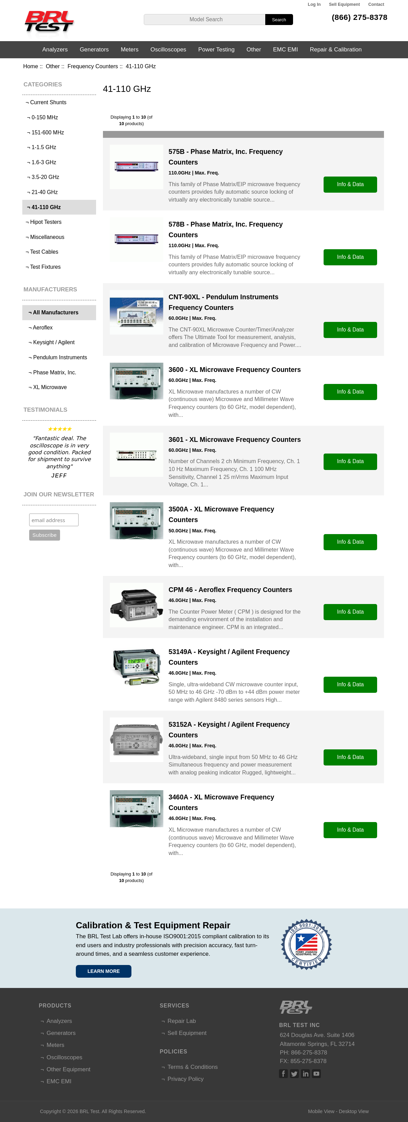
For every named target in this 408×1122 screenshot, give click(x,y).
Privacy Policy (185, 1079)
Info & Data (350, 184)
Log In (314, 4)
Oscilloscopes (168, 49)
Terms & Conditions (192, 1067)
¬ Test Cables (41, 252)
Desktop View (354, 1111)
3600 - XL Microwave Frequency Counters (234, 369)
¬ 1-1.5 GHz (40, 147)
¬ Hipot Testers (42, 222)
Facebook (283, 1073)
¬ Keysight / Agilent (49, 342)
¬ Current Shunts (45, 102)
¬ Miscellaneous (44, 237)
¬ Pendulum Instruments (55, 357)
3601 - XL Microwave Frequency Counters (234, 439)
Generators (94, 49)
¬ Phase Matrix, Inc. (50, 372)
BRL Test (89, 1111)
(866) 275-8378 (360, 17)
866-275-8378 (309, 1052)
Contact (376, 4)
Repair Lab (181, 1021)
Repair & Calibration (336, 49)
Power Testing (216, 49)
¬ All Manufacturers (51, 312)
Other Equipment (69, 1069)
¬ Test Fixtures (42, 267)
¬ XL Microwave (45, 387)
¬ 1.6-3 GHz (40, 162)
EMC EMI (285, 49)
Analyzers (55, 49)
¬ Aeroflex (38, 327)
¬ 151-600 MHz (44, 132)
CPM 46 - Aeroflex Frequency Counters (230, 589)
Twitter (294, 1073)
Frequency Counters (93, 66)
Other (53, 66)
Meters (130, 49)
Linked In (305, 1073)
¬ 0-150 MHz (41, 117)
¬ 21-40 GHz (41, 192)
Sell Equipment (344, 4)
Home (30, 66)
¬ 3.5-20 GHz (41, 177)
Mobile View (321, 1111)
